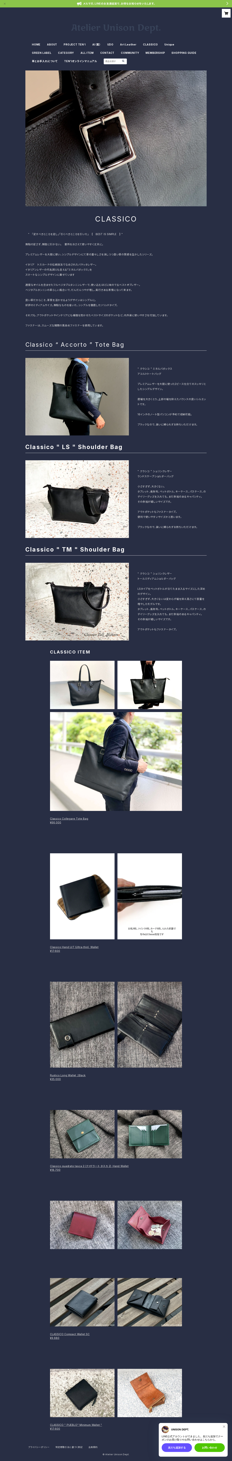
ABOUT (52, 44)
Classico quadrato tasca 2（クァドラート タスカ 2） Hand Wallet (89, 1166)
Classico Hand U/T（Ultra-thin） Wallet (74, 947)
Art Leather (128, 44)
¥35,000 (55, 1079)
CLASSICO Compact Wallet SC (70, 1334)
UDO (110, 44)
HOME (36, 44)
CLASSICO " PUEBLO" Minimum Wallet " (76, 1424)
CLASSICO (150, 44)
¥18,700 (55, 1169)
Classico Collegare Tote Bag (69, 818)
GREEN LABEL (41, 52)
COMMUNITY (130, 52)
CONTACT (107, 52)
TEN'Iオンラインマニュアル (80, 61)
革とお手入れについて (45, 61)
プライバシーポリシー (39, 1447)
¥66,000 (55, 822)
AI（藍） (96, 44)
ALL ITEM (87, 52)
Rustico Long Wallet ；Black (68, 1075)
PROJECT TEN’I (75, 44)
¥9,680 (54, 1337)
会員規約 (93, 1447)
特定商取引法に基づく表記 (69, 1447)
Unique (169, 44)
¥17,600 (55, 950)
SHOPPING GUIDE (183, 52)
